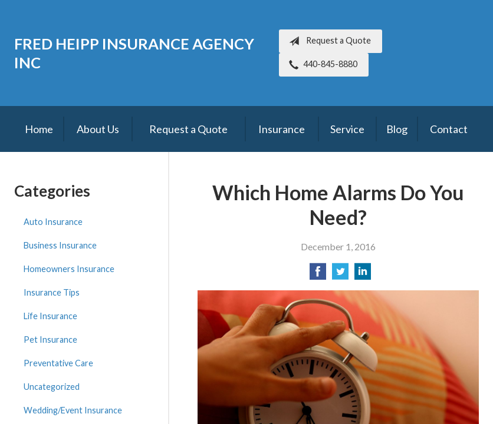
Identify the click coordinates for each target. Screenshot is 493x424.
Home (39, 128)
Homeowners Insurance (69, 269)
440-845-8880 (320, 65)
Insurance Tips (52, 292)
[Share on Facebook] (318, 274)
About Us (98, 128)
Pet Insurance (50, 339)
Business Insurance (60, 245)
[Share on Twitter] (340, 274)
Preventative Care (58, 363)
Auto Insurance (53, 222)
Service (347, 128)
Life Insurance (50, 316)
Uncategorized (52, 387)
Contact (449, 128)
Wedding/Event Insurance (73, 410)
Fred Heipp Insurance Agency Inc (134, 53)
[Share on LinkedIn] (362, 274)
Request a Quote (327, 41)
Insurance (281, 128)
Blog (396, 128)
